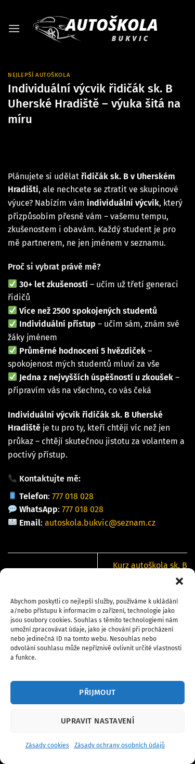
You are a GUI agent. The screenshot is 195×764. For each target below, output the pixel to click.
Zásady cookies (47, 745)
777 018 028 (73, 496)
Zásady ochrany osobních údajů (119, 745)
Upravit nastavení (98, 721)
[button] (179, 581)
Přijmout (97, 692)
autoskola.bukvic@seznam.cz (100, 523)
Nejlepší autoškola (39, 75)
